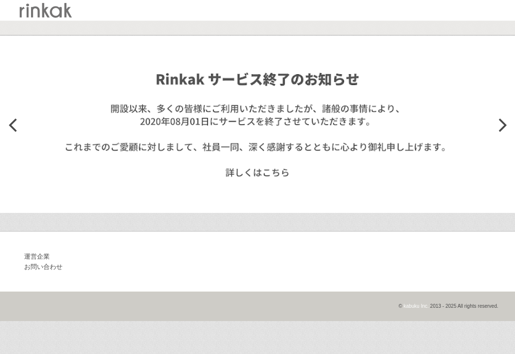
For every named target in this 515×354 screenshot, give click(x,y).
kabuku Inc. (416, 306)
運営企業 (37, 256)
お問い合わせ (43, 266)
